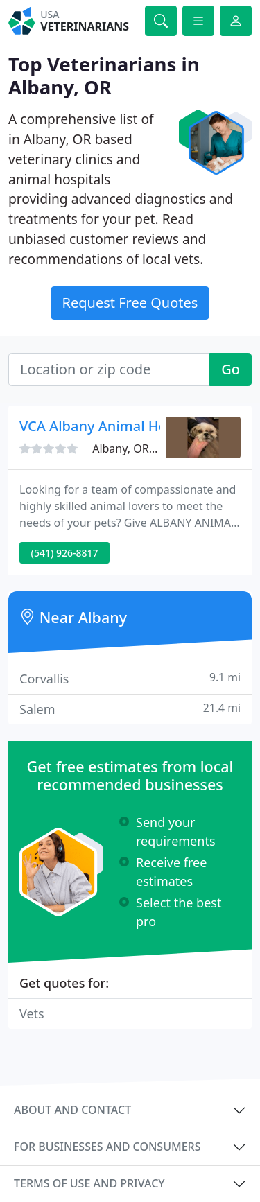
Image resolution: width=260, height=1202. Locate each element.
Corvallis (130, 678)
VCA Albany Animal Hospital (111, 426)
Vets (31, 1013)
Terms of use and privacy (89, 1183)
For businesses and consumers (107, 1146)
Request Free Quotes (130, 302)
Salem (130, 708)
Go (230, 369)
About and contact (72, 1109)
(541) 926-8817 (64, 552)
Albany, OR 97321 (137, 448)
